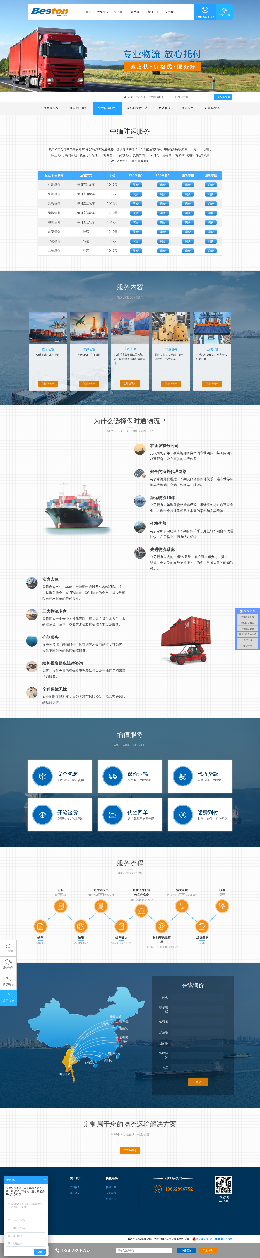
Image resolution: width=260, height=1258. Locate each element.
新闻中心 (154, 13)
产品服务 (103, 13)
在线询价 (137, 13)
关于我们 (171, 13)
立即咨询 (130, 1150)
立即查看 (223, 97)
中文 (221, 15)
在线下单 (111, 1187)
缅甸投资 (188, 108)
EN (228, 15)
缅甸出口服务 (78, 108)
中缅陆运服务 (156, 97)
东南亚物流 (212, 108)
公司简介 (75, 1187)
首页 (89, 13)
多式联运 (165, 108)
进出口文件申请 (137, 108)
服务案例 (120, 13)
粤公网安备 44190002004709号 (212, 1239)
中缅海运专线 (49, 108)
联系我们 (75, 1193)
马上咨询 (208, 1250)
